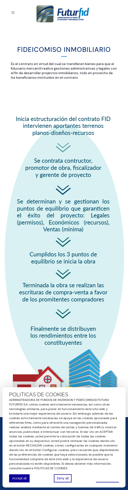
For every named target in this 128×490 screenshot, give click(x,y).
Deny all (63, 478)
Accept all (19, 478)
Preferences (107, 478)
